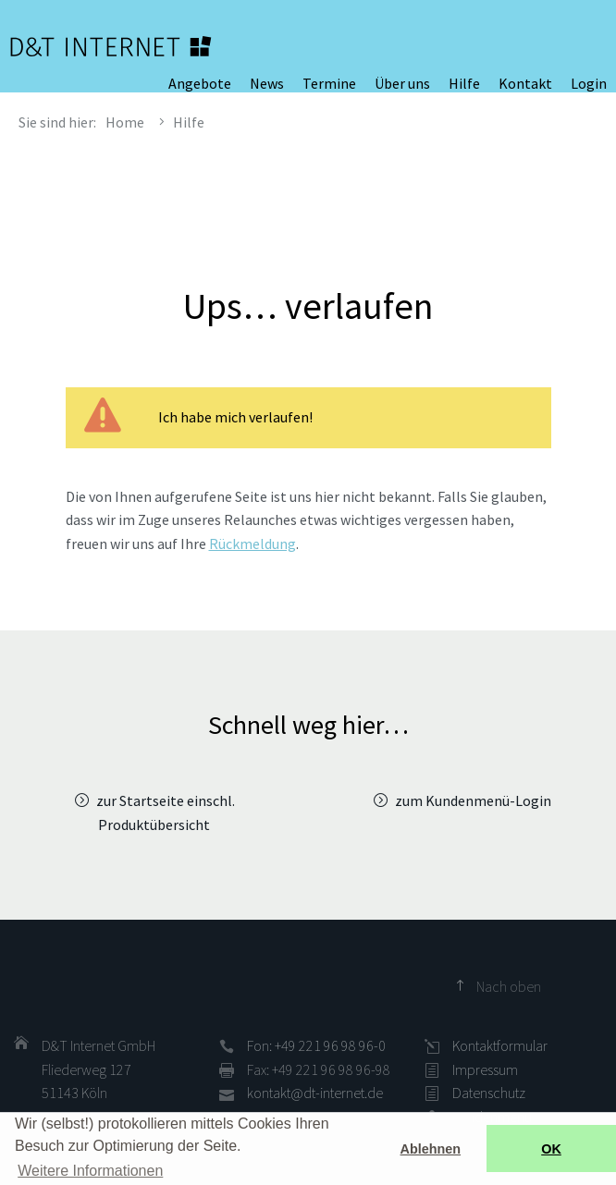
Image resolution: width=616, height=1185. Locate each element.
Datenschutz (488, 1092)
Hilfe (464, 83)
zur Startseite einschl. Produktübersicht (165, 812)
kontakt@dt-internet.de (315, 1092)
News (267, 83)
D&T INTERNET (111, 46)
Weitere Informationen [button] (90, 1171)
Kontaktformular (500, 1045)
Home (124, 122)
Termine (329, 83)
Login (589, 83)
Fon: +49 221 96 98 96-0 (316, 1045)
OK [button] (551, 1149)
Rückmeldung (252, 543)
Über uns (402, 83)
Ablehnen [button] (431, 1149)
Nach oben (508, 986)
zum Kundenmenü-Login (473, 800)
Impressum (485, 1069)
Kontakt (525, 83)
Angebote (199, 83)
